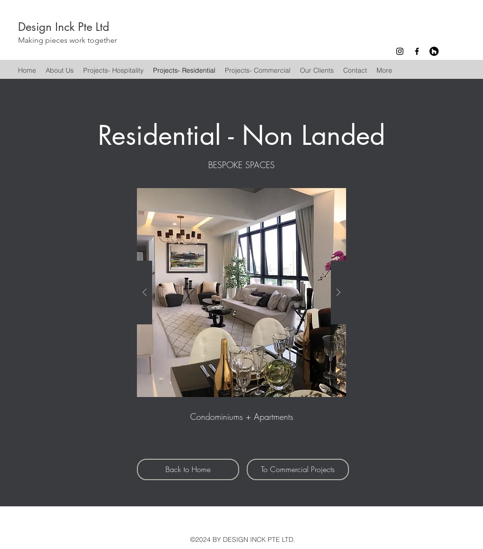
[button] (241, 292)
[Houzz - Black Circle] (434, 51)
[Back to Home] (188, 469)
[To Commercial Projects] (298, 469)
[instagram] (400, 51)
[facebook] (417, 51)
